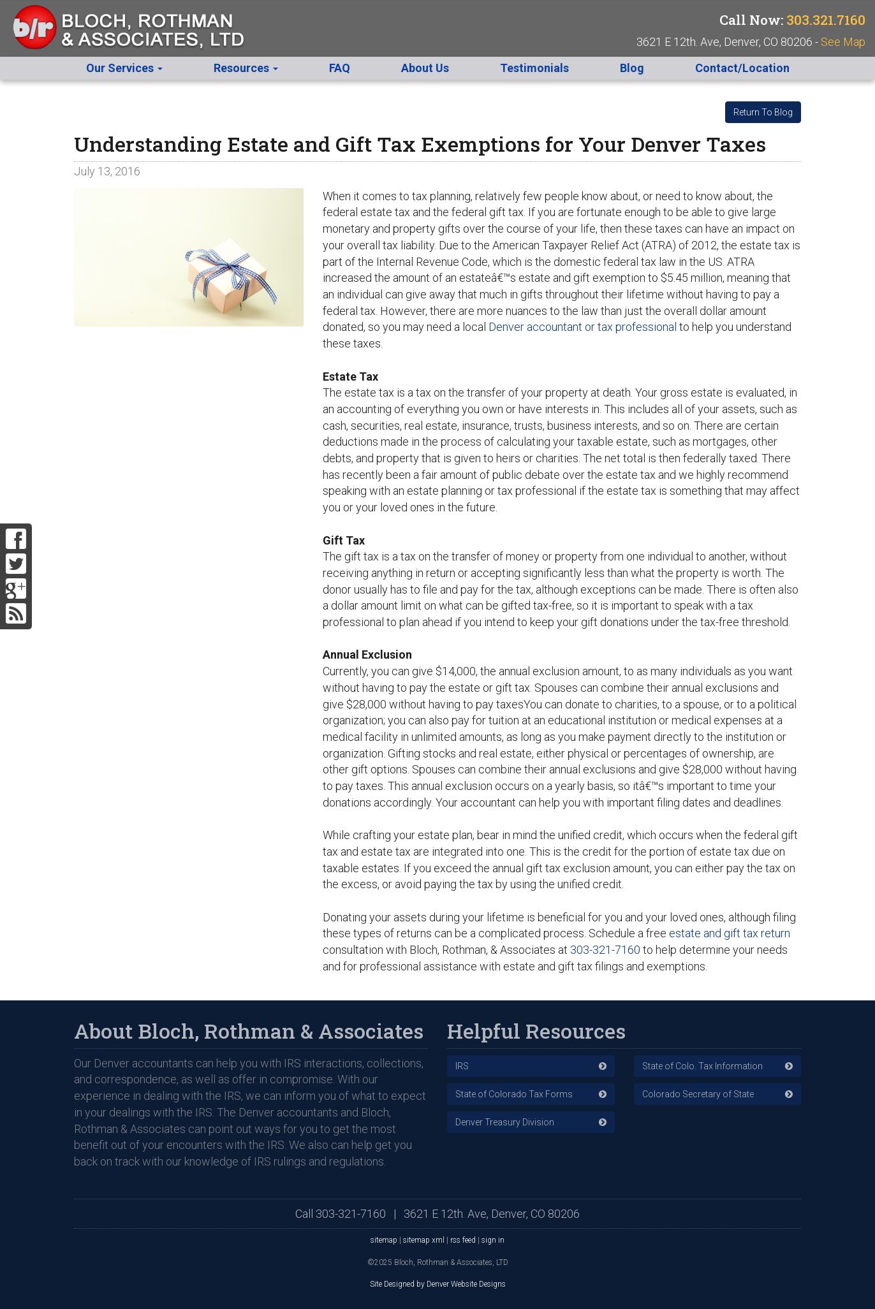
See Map (843, 41)
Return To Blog (763, 112)
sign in (493, 1240)
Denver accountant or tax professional (583, 326)
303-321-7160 (605, 949)
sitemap (384, 1240)
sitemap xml (424, 1240)
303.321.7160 (825, 20)
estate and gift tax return (729, 933)
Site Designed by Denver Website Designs (438, 1284)
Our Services (124, 68)
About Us (425, 68)
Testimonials (534, 68)
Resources (246, 68)
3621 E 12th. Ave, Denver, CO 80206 (492, 1213)
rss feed (463, 1240)
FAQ (339, 68)
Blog (632, 68)
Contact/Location (742, 68)
